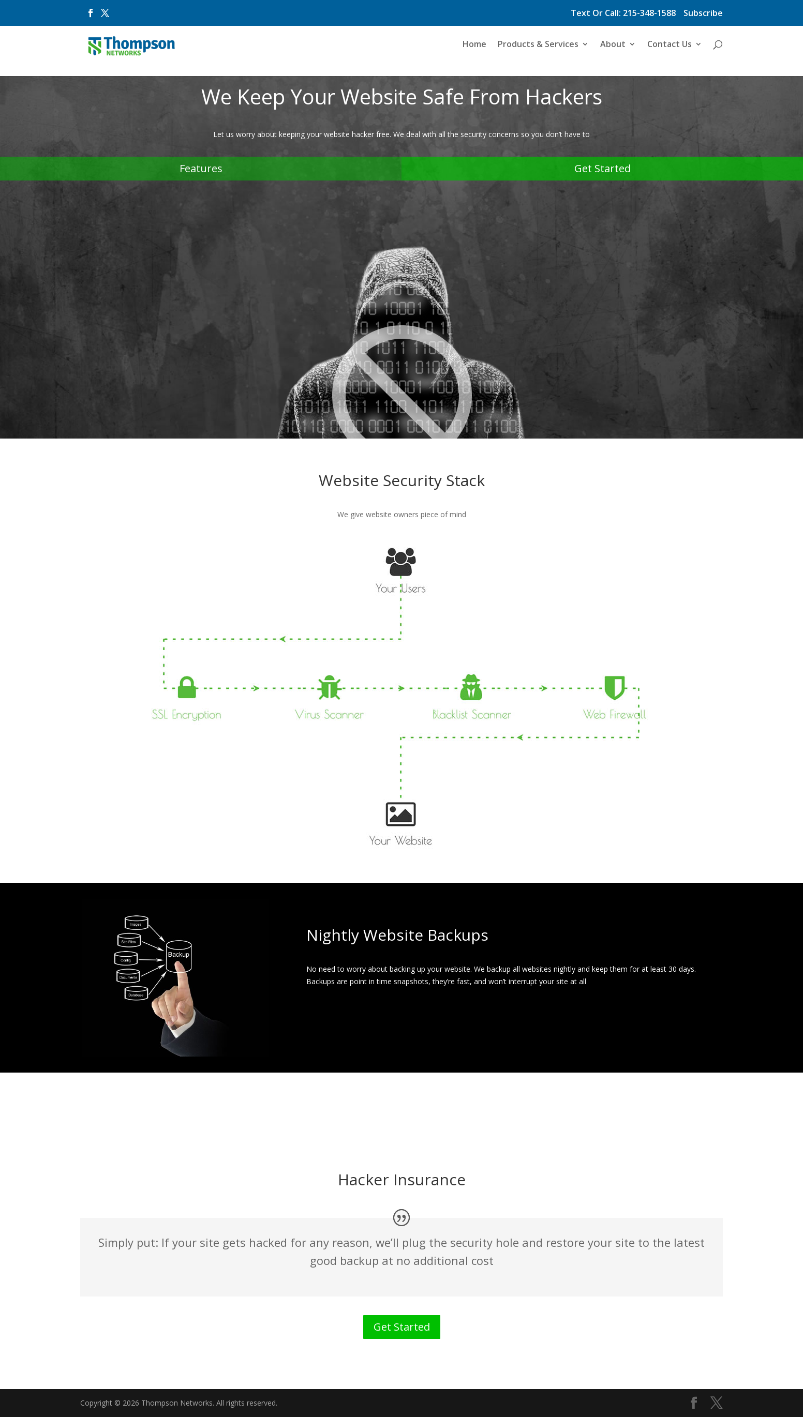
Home (474, 48)
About (613, 48)
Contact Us (669, 48)
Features (201, 168)
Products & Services (538, 48)
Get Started (602, 168)
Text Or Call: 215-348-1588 (623, 14)
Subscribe (703, 14)
